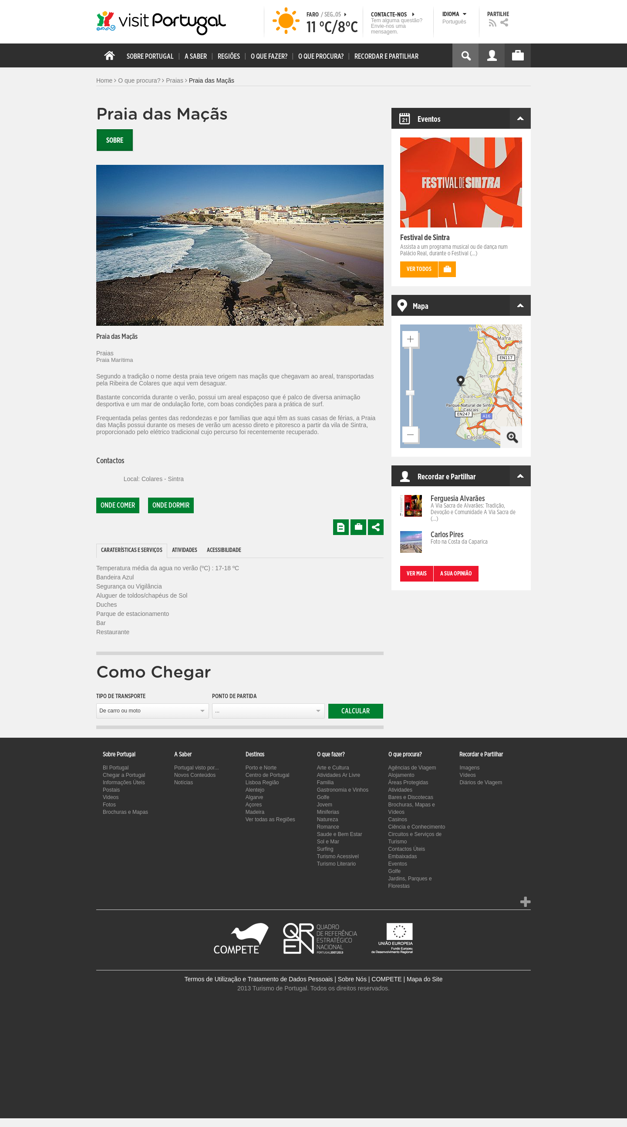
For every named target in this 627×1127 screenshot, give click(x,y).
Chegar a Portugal (124, 775)
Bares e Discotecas (410, 797)
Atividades (400, 790)
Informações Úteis (124, 782)
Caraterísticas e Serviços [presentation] (131, 550)
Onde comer (118, 505)
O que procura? (139, 80)
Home (104, 80)
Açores (254, 805)
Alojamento (401, 775)
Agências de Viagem (412, 768)
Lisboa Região (262, 782)
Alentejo (255, 790)
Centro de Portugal (268, 775)
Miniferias (328, 812)
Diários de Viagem (480, 782)
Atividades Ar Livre (338, 775)
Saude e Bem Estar (339, 834)
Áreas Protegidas (408, 782)
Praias (174, 80)
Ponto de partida (234, 696)
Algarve (254, 797)
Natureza (327, 819)
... (217, 711)
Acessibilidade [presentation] (224, 550)
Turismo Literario (336, 864)
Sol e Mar (328, 842)
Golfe (323, 797)
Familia (325, 782)
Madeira (255, 812)
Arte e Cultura (333, 768)
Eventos (397, 864)
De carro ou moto (120, 711)
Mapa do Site (425, 979)
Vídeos (467, 775)
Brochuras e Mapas (125, 812)
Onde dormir (170, 505)
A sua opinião (456, 574)
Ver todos (419, 269)
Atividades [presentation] (184, 550)
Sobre (114, 140)
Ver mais (417, 574)
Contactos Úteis (406, 849)
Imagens (469, 768)
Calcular (355, 711)
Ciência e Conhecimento (416, 827)
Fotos (109, 805)
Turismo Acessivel (338, 856)
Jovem (324, 805)
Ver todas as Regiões (270, 819)
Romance (328, 827)
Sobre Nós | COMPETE (370, 979)
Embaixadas (402, 856)
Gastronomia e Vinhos (343, 790)
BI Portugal (115, 768)
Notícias (183, 782)
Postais (111, 790)
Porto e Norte (261, 768)
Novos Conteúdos (195, 775)
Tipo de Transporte (120, 696)
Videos (110, 797)
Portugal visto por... (196, 768)
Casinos (397, 819)
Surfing (325, 849)
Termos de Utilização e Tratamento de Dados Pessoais (259, 979)
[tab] (131, 551)
